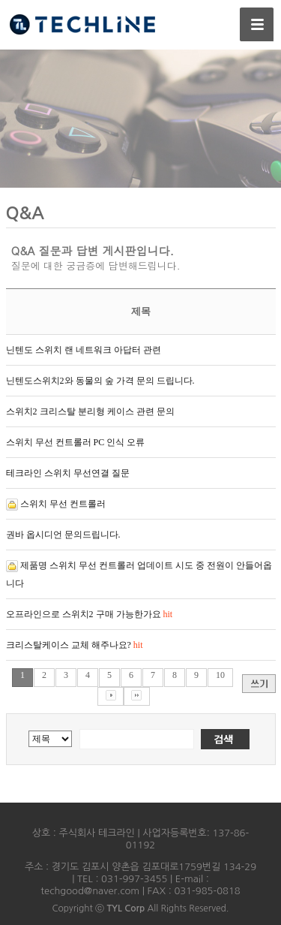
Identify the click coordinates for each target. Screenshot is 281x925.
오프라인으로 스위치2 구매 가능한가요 (89, 614)
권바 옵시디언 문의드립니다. (63, 534)
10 (220, 675)
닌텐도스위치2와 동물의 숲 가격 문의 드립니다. (100, 380)
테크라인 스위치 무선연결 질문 (68, 473)
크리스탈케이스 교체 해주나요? (74, 645)
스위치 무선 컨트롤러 (63, 504)
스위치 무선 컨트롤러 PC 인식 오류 (75, 442)
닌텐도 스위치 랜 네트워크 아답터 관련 (83, 350)
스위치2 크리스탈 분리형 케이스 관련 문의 (90, 411)
